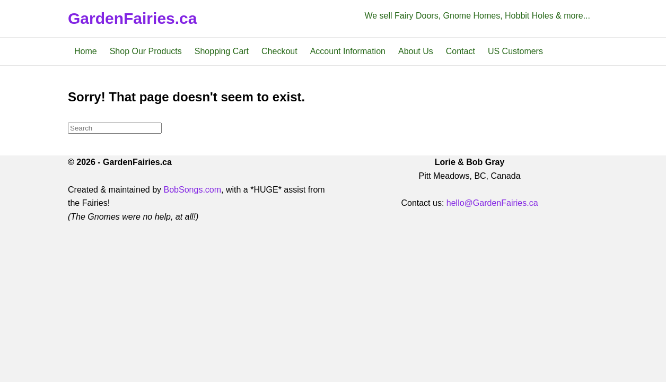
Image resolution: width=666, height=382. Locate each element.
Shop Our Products (146, 51)
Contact (460, 51)
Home (85, 51)
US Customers (515, 51)
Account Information (347, 51)
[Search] (115, 128)
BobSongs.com (193, 189)
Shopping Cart (222, 51)
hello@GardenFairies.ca (492, 202)
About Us (415, 51)
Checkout (279, 51)
